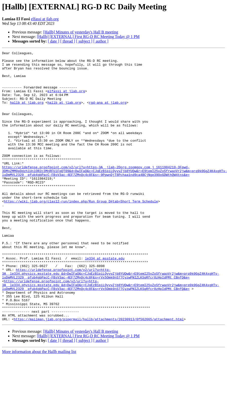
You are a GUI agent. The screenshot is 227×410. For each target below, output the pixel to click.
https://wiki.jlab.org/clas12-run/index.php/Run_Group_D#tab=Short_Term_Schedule (81, 231)
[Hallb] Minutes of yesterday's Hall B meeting (80, 32)
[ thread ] (67, 41)
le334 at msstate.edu (105, 300)
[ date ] (53, 41)
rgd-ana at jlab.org (107, 113)
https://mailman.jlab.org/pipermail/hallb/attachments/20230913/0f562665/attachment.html (99, 373)
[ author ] (101, 41)
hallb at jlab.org (27, 113)
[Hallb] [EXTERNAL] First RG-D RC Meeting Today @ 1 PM (88, 36)
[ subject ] (84, 41)
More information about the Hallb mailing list (39, 405)
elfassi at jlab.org (44, 19)
